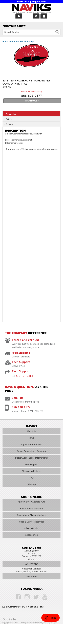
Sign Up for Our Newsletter (25, 606)
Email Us (17, 398)
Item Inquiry (32, 100)
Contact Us (31, 576)
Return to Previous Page (22, 41)
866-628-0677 (21, 407)
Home (5, 41)
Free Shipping (21, 353)
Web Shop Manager (49, 623)
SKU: (5, 86)
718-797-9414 (24, 376)
